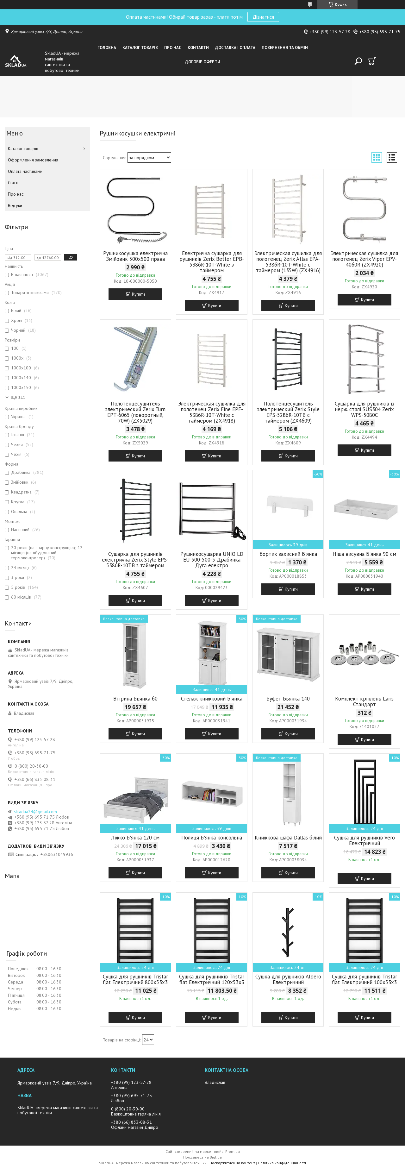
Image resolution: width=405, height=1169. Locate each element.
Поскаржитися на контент (232, 1162)
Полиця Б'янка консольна (211, 837)
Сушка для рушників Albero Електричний (288, 979)
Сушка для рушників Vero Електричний (364, 840)
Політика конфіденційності (282, 1162)
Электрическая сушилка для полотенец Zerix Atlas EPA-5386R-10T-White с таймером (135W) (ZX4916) (288, 261)
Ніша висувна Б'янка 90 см (364, 554)
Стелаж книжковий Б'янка (211, 698)
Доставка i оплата (235, 47)
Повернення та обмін (285, 47)
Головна (106, 47)
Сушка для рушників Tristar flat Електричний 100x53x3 (364, 979)
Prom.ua (232, 1151)
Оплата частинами (25, 171)
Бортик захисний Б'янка (288, 554)
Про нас (172, 47)
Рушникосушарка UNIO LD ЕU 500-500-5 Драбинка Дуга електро (211, 559)
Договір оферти (202, 62)
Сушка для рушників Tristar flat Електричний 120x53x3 (211, 979)
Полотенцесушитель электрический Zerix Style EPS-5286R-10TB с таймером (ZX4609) (288, 412)
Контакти (198, 47)
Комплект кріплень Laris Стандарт (364, 701)
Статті (13, 182)
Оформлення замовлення (33, 160)
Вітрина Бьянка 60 (135, 698)
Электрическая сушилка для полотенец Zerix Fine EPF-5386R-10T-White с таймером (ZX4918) (212, 412)
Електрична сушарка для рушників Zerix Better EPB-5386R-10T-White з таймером (211, 261)
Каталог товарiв (140, 47)
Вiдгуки (15, 205)
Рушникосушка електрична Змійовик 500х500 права (135, 256)
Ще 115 (18, 397)
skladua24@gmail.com (35, 811)
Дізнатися (263, 17)
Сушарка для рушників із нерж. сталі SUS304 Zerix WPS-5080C (364, 409)
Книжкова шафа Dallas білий (288, 837)
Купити (138, 294)
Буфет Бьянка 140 (288, 698)
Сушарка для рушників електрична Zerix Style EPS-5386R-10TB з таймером (135, 559)
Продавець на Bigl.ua (202, 1157)
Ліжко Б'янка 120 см (135, 837)
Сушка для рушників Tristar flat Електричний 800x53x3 (135, 979)
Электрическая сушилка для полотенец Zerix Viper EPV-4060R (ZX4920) (364, 258)
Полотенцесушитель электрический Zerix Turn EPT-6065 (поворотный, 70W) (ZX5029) (135, 412)
